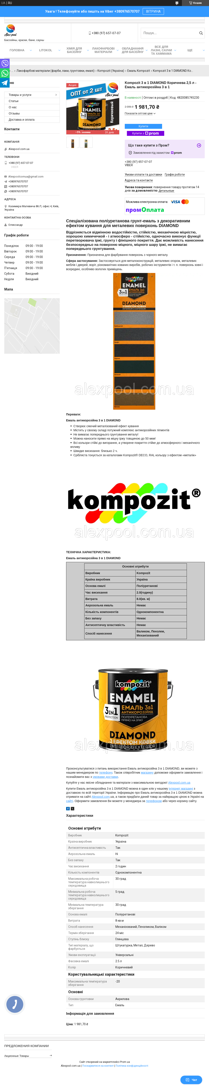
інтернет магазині (181, 788)
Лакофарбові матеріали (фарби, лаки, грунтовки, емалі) (55, 70)
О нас (13, 107)
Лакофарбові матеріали (103, 50)
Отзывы (14, 113)
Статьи (13, 101)
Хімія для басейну (74, 50)
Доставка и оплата (22, 119)
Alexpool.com (101, 796)
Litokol (45, 50)
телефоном (154, 801)
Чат (191, 1080)
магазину (147, 772)
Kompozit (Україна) (110, 70)
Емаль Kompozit (138, 70)
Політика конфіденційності (132, 1065)
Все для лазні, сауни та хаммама (161, 50)
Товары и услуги (20, 95)
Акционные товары (16, 1055)
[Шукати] (201, 33)
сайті (69, 801)
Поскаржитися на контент (98, 1065)
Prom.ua (125, 1061)
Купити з (145, 133)
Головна (17, 50)
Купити (143, 126)
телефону (105, 772)
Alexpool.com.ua (179, 782)
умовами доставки (105, 777)
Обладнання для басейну (133, 50)
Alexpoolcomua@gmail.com (26, 176)
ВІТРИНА (153, 11)
